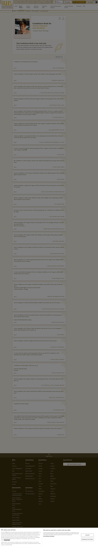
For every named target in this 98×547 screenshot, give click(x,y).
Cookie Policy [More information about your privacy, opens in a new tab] (7, 540)
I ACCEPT (87, 535)
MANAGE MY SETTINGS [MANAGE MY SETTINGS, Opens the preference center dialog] (87, 539)
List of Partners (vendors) (48, 536)
